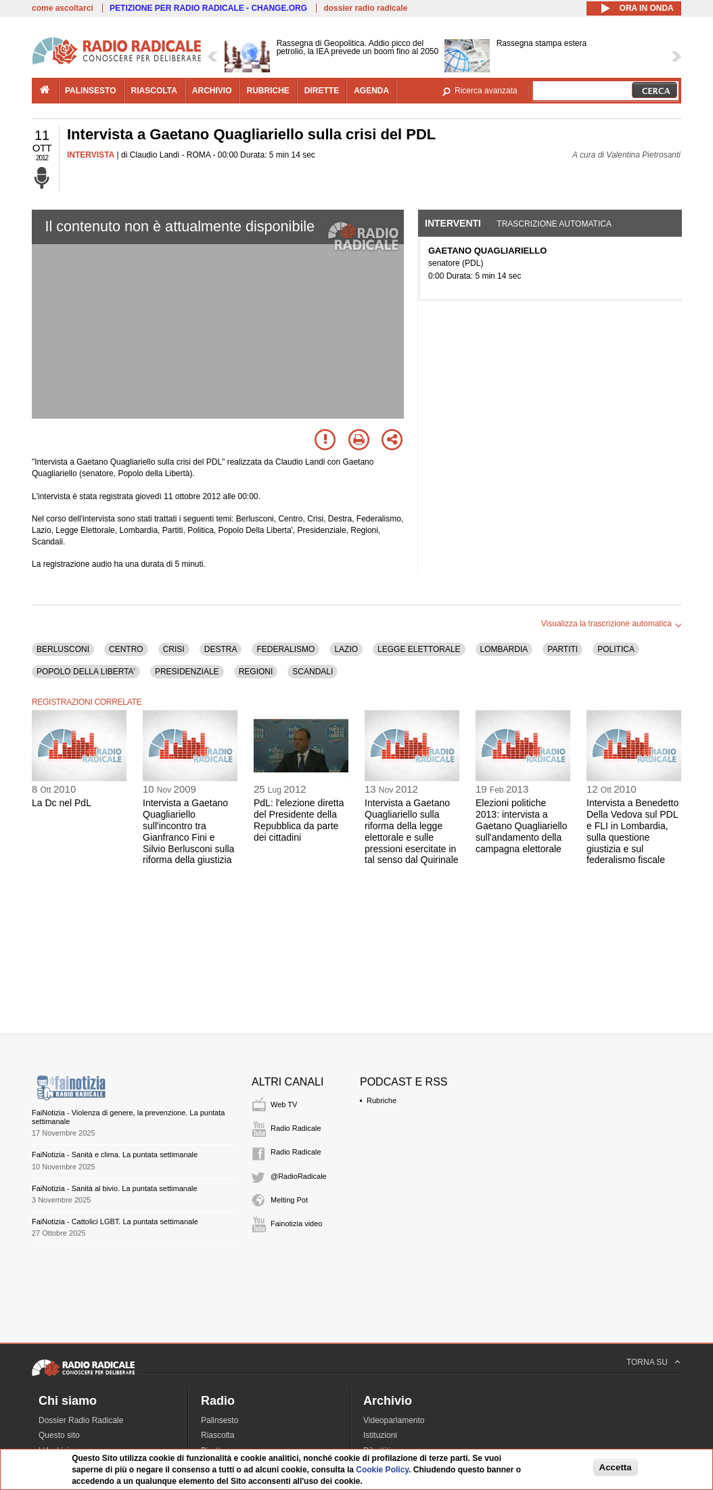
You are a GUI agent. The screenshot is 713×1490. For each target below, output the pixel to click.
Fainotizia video (296, 1223)
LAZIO (346, 649)
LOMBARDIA (504, 649)
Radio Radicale (296, 1128)
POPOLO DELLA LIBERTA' (86, 671)
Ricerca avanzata (486, 90)
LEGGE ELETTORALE (419, 649)
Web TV (284, 1104)
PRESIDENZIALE (187, 671)
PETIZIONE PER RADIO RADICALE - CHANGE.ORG (208, 8)
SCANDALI (312, 671)
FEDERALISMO (285, 649)
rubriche (267, 90)
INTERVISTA (90, 155)
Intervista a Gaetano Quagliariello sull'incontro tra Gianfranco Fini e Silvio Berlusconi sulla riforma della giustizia (188, 831)
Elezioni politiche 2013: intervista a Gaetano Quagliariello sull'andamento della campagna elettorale (521, 825)
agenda (371, 90)
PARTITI (562, 649)
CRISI (174, 649)
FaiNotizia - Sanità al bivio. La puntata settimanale (115, 1188)
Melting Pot (289, 1200)
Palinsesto (219, 1420)
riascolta (154, 90)
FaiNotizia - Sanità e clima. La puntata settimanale (115, 1154)
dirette (321, 90)
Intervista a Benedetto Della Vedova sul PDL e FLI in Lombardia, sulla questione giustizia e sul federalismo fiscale (632, 831)
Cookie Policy (382, 1469)
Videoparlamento (394, 1420)
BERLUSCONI (63, 649)
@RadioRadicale (299, 1176)
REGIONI (256, 671)
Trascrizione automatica (554, 224)
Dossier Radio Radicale (81, 1420)
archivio (212, 90)
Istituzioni (380, 1435)
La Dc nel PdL (61, 802)
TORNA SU (647, 1362)
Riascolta (217, 1435)
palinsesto (90, 90)
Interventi (453, 223)
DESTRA (220, 649)
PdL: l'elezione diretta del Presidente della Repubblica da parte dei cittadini (299, 819)
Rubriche (381, 1100)
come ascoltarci (62, 8)
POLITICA (616, 649)
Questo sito (59, 1435)
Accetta (615, 1467)
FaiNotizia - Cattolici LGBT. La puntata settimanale (115, 1221)
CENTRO (126, 649)
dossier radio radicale (365, 8)
